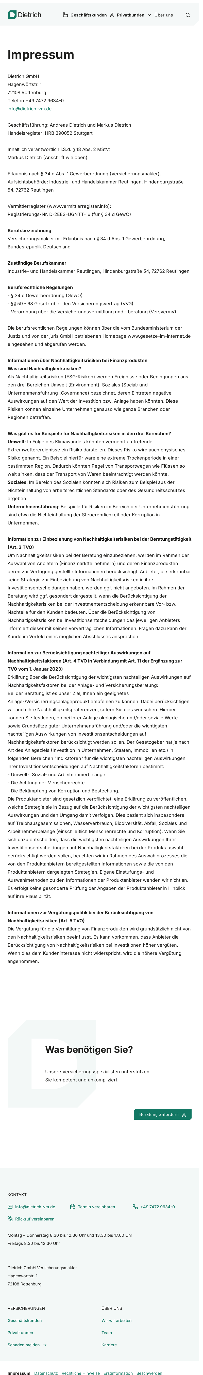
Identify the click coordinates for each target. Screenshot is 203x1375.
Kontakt (17, 1189)
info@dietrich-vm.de (30, 104)
